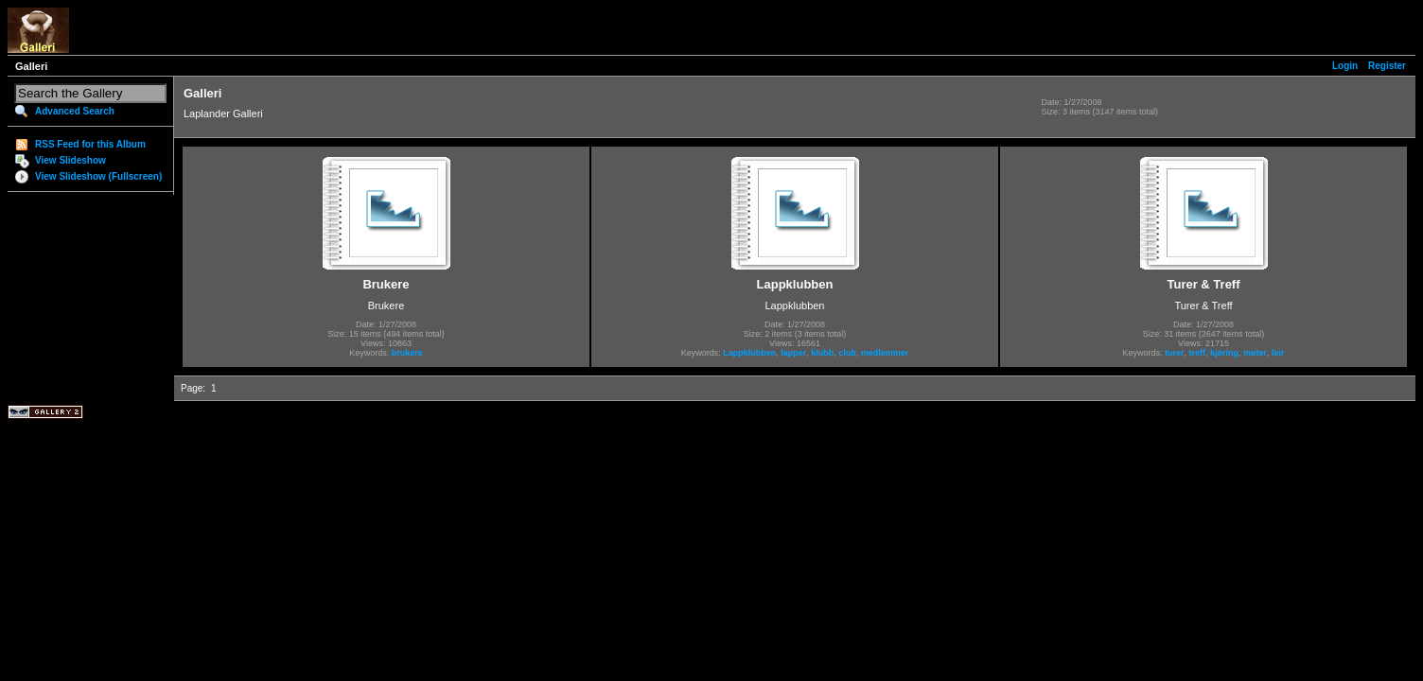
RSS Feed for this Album (90, 144)
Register (1387, 66)
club (847, 353)
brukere (407, 353)
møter (1255, 353)
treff (1196, 353)
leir (1278, 353)
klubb (822, 353)
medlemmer (885, 353)
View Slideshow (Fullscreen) (98, 176)
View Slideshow (70, 160)
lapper (793, 353)
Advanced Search (74, 111)
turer (1175, 353)
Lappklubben (749, 353)
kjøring (1224, 353)
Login (1345, 66)
